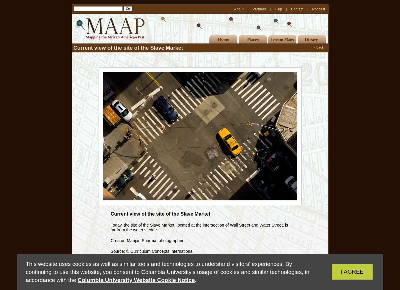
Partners (259, 9)
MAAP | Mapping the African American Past (109, 28)
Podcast (318, 9)
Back (319, 47)
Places (253, 39)
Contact (297, 9)
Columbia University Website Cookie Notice (136, 280)
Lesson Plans (282, 39)
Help (279, 9)
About (239, 9)
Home (223, 39)
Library (312, 39)
